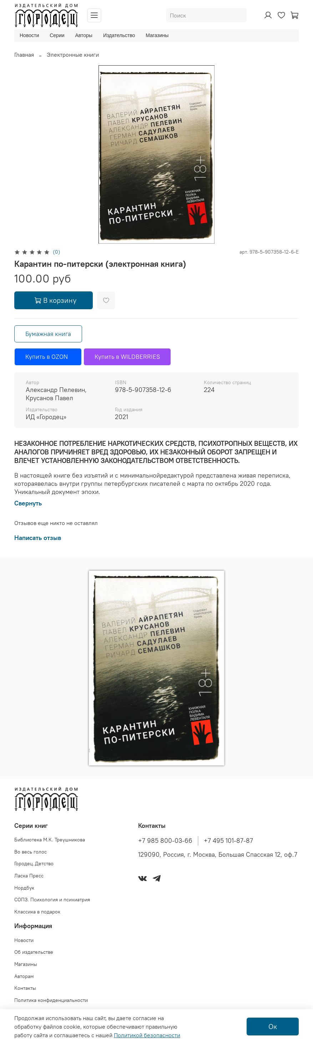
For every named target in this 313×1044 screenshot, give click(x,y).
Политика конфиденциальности (51, 1000)
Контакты (25, 988)
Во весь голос (30, 852)
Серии (57, 35)
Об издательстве (33, 952)
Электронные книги (73, 54)
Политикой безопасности (147, 1035)
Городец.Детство (34, 863)
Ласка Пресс (29, 875)
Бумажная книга (48, 334)
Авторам (24, 976)
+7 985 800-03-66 (165, 841)
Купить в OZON (48, 357)
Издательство (119, 35)
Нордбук (24, 888)
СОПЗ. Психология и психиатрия (52, 899)
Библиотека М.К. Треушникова (49, 839)
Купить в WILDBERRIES (127, 357)
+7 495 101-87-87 (228, 841)
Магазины (157, 35)
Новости (29, 35)
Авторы (83, 35)
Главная (24, 54)
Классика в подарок (37, 911)
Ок (272, 1026)
